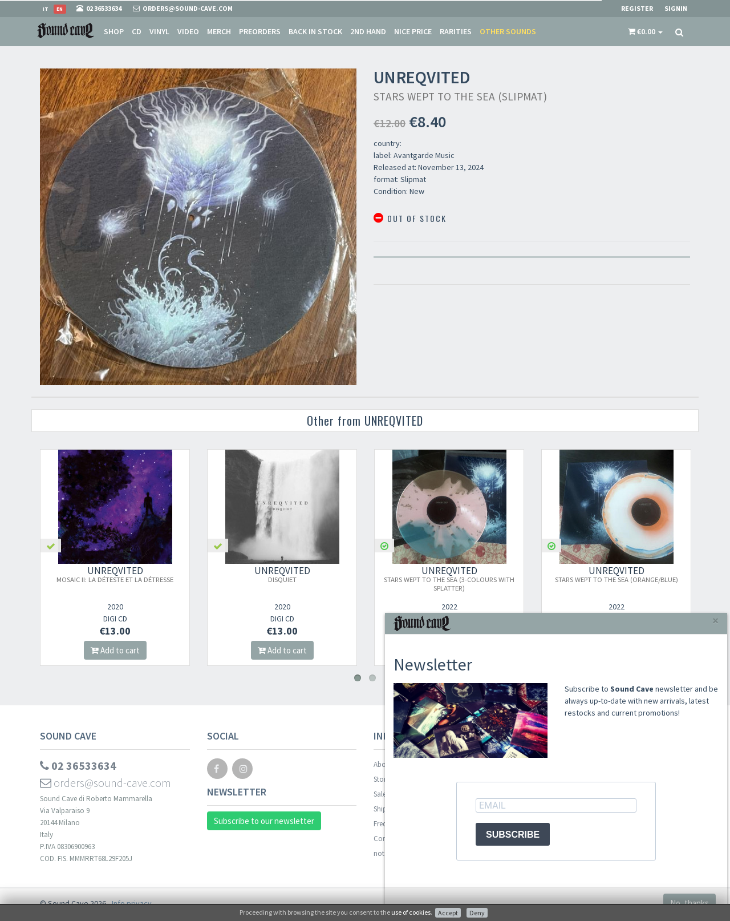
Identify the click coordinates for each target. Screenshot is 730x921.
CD (136, 31)
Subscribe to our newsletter (264, 820)
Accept (448, 912)
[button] (645, 31)
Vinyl (159, 31)
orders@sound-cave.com (105, 782)
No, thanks (689, 903)
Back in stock (315, 31)
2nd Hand (368, 31)
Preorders (260, 31)
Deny (477, 912)
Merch (219, 31)
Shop (114, 31)
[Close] (715, 621)
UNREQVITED (114, 574)
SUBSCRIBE (513, 834)
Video (188, 31)
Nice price (413, 31)
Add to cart (115, 650)
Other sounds (508, 31)
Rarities (456, 31)
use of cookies (411, 912)
